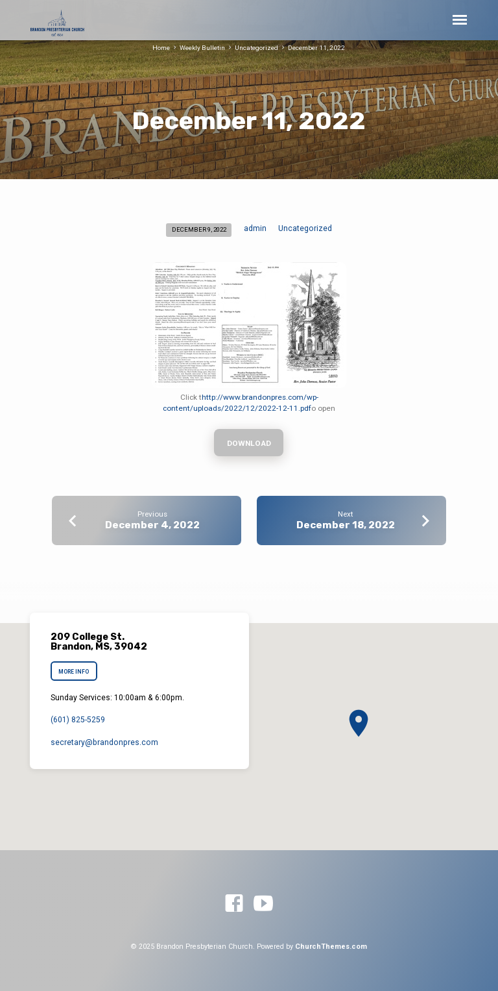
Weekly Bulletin (202, 47)
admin (255, 228)
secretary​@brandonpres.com (104, 742)
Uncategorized (256, 47)
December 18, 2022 (345, 525)
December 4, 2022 (152, 525)
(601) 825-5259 (78, 719)
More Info (73, 671)
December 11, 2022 (316, 47)
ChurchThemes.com (331, 946)
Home (161, 47)
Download (249, 443)
